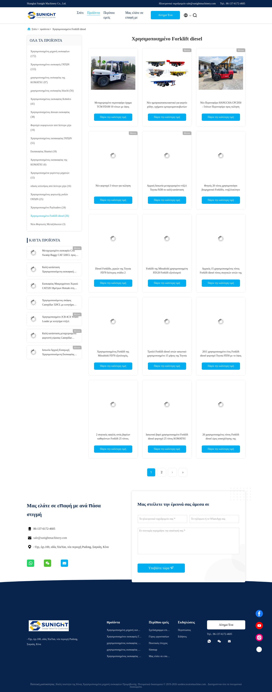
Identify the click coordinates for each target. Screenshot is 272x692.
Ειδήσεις (182, 636)
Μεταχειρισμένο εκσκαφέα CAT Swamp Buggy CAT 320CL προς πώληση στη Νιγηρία (59, 253)
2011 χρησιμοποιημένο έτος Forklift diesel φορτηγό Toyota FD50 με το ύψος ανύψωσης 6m (220, 355)
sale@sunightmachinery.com (50, 537)
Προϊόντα (93, 13)
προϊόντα (44, 29)
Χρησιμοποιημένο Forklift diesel (69, 29)
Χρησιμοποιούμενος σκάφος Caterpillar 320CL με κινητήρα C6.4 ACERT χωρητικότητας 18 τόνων (58, 303)
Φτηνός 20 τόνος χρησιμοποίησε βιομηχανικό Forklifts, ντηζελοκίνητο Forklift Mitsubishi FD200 (221, 189)
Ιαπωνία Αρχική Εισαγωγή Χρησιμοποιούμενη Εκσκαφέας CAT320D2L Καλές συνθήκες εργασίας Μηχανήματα (58, 353)
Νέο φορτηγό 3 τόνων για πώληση (113, 185)
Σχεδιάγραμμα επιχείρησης (159, 630)
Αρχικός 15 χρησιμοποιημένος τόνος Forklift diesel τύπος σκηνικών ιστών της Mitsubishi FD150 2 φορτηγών (221, 272)
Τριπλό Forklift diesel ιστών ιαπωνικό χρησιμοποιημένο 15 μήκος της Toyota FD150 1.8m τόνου (167, 355)
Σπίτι (80, 13)
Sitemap (153, 649)
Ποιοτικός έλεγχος (158, 643)
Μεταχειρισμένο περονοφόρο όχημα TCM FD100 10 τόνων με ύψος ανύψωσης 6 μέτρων (113, 106)
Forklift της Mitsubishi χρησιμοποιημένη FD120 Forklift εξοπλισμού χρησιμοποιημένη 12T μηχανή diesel (167, 272)
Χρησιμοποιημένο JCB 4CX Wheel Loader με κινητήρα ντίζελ (60, 319)
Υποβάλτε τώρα (161, 568)
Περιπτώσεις (184, 630)
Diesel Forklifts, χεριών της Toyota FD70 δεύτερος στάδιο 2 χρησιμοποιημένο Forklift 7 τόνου (113, 272)
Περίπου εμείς (109, 15)
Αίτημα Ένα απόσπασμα (165, 16)
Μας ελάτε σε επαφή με (134, 15)
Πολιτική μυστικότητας (42, 684)
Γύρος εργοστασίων (159, 636)
